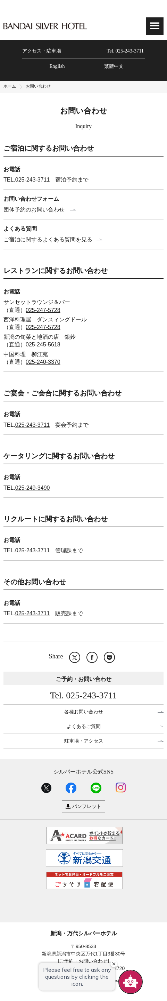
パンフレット (86, 806)
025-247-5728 (43, 310)
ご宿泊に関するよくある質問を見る (47, 239)
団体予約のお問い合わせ (34, 210)
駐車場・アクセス (83, 741)
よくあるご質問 (84, 726)
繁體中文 (114, 66)
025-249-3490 (32, 488)
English (57, 66)
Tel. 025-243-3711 (125, 51)
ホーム (9, 86)
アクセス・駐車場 (41, 51)
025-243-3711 (32, 180)
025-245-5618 (43, 344)
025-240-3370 (43, 362)
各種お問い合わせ (83, 711)
